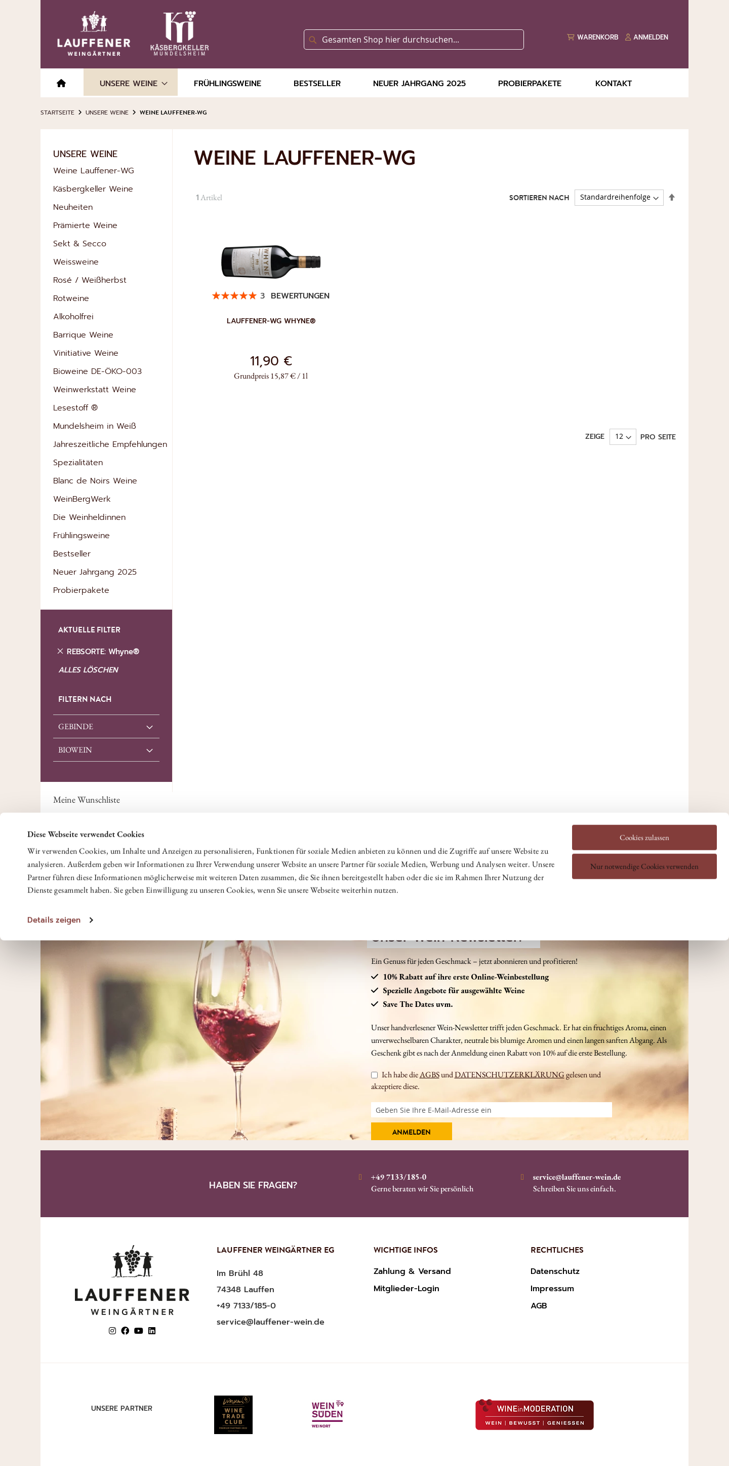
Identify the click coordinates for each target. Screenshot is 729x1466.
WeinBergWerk (82, 499)
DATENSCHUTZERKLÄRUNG (509, 1074)
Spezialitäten (78, 463)
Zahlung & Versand (412, 1271)
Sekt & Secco (79, 244)
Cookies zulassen (644, 776)
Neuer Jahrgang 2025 (95, 572)
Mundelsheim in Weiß (94, 426)
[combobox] (414, 39)
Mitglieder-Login (406, 1289)
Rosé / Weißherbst (90, 280)
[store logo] (131, 33)
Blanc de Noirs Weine (95, 481)
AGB (539, 1306)
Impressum (552, 1289)
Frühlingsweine (81, 536)
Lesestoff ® (75, 408)
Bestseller (72, 554)
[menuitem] (61, 84)
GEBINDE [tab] (75, 726)
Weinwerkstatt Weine (94, 390)
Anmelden (411, 1133)
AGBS (429, 1074)
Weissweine (76, 262)
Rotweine (71, 298)
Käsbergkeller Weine (93, 189)
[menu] (364, 82)
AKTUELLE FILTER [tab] (89, 631)
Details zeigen (53, 859)
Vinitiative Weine (85, 353)
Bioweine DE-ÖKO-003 (97, 371)
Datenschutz (555, 1271)
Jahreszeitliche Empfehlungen (110, 444)
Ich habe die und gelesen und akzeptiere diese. (486, 1080)
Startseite (57, 112)
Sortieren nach (539, 198)
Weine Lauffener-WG (93, 171)
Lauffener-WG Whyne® (271, 321)
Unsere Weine (107, 112)
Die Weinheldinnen (89, 517)
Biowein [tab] (75, 749)
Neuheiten (73, 207)
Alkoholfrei (73, 317)
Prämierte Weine (85, 225)
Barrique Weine (83, 335)
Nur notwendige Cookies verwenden (644, 805)
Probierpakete (81, 590)
